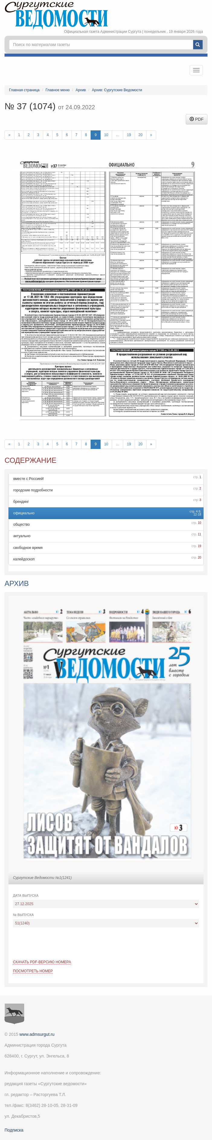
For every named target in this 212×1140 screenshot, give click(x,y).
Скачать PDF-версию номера (42, 962)
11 (199, 534)
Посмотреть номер (33, 971)
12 (195, 514)
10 (106, 135)
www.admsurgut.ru (36, 1034)
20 (141, 135)
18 (199, 514)
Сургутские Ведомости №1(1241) (42, 878)
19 (129, 135)
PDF (197, 119)
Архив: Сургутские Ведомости (117, 90)
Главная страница (24, 90)
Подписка (14, 1130)
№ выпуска (23, 915)
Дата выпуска (25, 895)
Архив (81, 90)
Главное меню (58, 90)
